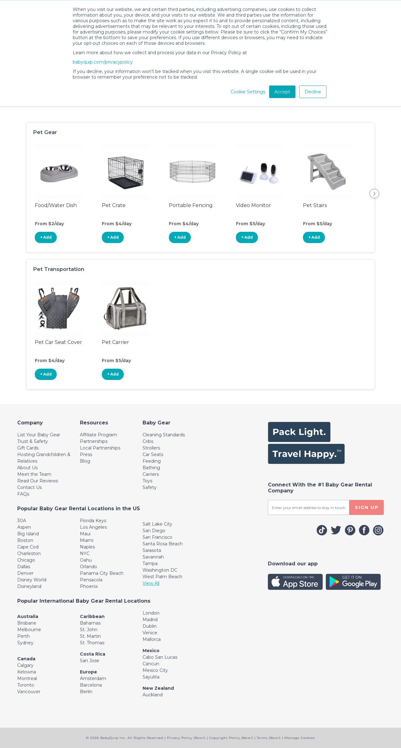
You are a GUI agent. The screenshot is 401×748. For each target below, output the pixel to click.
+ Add (46, 237)
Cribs (148, 441)
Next (374, 193)
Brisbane (26, 623)
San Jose (89, 660)
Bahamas (90, 623)
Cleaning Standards (164, 435)
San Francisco (157, 537)
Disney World (31, 580)
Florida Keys (93, 520)
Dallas (23, 566)
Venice (150, 633)
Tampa (150, 563)
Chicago (26, 560)
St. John (88, 629)
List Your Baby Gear (38, 435)
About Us (27, 467)
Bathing (151, 467)
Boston (25, 540)
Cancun (151, 664)
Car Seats (153, 454)
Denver (25, 573)
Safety (150, 487)
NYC (85, 553)
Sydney (25, 643)
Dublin (150, 626)
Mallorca (152, 639)
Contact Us (29, 487)
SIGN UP (366, 507)
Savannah (153, 557)
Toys (147, 481)
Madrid (150, 619)
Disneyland (29, 586)
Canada (26, 659)
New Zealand (158, 688)
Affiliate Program (98, 435)
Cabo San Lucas (160, 657)
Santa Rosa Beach (163, 544)
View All (151, 583)
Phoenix (89, 586)
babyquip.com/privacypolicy (103, 62)
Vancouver (28, 691)
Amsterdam (93, 678)
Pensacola (91, 580)
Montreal (27, 678)
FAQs (23, 494)
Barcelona (91, 685)
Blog (85, 461)
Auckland (153, 695)
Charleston (29, 553)
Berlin (86, 691)
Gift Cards (28, 448)
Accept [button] (282, 92)
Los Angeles (93, 527)
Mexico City (155, 670)
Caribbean (92, 616)
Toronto (25, 685)
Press (86, 454)
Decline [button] (313, 92)
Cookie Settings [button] (248, 92)
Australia (27, 616)
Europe (88, 672)
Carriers (151, 474)
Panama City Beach (101, 573)
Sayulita (151, 677)
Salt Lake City (157, 524)
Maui (85, 534)
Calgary (25, 665)
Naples (87, 547)
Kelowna (26, 672)
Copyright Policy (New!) (231, 738)
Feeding (152, 461)
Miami (86, 540)
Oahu (86, 560)
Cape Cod (28, 547)
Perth (23, 636)
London (151, 613)
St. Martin (90, 636)
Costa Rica (92, 654)
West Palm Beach (162, 576)
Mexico (151, 650)
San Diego (154, 530)
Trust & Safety (32, 441)
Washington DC (160, 570)
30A (21, 520)
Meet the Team (34, 474)
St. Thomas (92, 643)
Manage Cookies (299, 738)
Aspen (24, 527)
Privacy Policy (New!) (186, 738)
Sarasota (152, 550)
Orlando (88, 566)
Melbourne (29, 629)
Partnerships (93, 441)
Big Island (28, 534)
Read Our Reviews (37, 481)
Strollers (151, 448)
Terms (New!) (269, 738)
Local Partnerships (100, 448)
